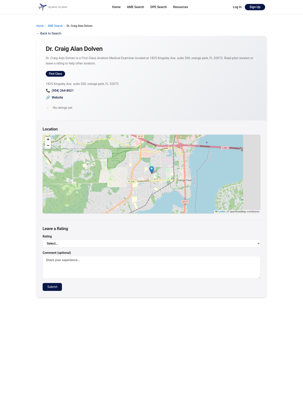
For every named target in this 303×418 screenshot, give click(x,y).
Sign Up (255, 7)
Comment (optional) (151, 264)
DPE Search (159, 7)
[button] (151, 170)
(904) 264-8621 (60, 90)
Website (54, 97)
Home (116, 7)
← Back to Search (48, 33)
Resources (180, 7)
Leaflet (220, 211)
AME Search (135, 7)
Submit (52, 287)
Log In (237, 7)
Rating (151, 241)
